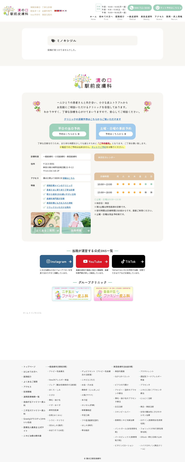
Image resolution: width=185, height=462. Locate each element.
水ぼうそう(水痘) (56, 430)
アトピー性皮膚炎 (56, 371)
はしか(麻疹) (87, 425)
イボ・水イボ (55, 405)
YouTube (92, 261)
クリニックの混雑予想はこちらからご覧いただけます (92, 119)
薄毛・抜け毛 (55, 400)
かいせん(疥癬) (88, 405)
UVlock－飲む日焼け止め (151, 437)
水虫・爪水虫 (87, 384)
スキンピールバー (122, 411)
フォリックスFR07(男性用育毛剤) (151, 430)
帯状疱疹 (85, 430)
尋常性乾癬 (54, 410)
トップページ (29, 366)
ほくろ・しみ (55, 389)
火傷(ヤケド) (87, 395)
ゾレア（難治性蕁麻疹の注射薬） (63, 384)
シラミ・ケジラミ (56, 420)
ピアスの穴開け (121, 384)
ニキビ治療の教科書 (32, 435)
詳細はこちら (69, 178)
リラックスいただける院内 (59, 207)
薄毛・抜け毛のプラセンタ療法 (125, 400)
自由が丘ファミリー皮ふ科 (34, 403)
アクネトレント (147, 371)
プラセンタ (145, 384)
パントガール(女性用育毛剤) (126, 430)
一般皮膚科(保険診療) (57, 366)
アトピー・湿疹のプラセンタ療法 (125, 391)
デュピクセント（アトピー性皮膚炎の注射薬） (96, 373)
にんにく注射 (146, 398)
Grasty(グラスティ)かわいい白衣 (34, 420)
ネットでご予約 (98, 147)
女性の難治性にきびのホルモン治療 (151, 413)
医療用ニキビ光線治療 (124, 420)
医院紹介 (27, 376)
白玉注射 (119, 406)
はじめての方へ (31, 371)
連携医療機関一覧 (31, 396)
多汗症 (84, 400)
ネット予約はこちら (167, 8)
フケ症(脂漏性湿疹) (90, 420)
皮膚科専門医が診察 (56, 198)
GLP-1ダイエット (122, 376)
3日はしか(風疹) (56, 425)
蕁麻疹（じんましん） (91, 389)
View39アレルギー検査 (59, 379)
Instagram (57, 261)
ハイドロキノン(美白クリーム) (151, 447)
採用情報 (27, 391)
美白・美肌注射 (147, 406)
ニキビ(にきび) (88, 379)
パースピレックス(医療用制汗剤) (126, 439)
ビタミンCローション (124, 445)
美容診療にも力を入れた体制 (60, 203)
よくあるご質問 (31, 381)
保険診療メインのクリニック (60, 185)
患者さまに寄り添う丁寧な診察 (61, 189)
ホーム (25, 313)
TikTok (128, 261)
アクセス (27, 386)
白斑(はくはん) (55, 415)
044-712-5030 (140, 8)
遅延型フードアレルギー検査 (151, 378)
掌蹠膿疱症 (86, 410)
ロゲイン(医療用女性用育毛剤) (151, 422)
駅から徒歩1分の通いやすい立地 (61, 194)
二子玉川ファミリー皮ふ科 (34, 412)
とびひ (52, 395)
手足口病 (85, 415)
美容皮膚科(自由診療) (123, 366)
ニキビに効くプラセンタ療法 (151, 391)
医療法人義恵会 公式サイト (34, 429)
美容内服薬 (120, 371)
